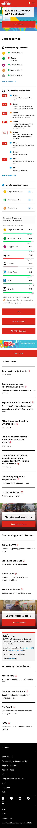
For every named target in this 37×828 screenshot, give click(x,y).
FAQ (3, 792)
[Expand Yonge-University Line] (32, 191)
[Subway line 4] (3, 65)
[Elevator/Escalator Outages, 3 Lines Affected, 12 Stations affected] (18, 185)
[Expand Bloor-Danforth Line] (32, 200)
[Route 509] (5, 143)
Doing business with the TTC (13, 779)
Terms (3, 809)
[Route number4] (4, 246)
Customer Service (18, 623)
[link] (3, 798)
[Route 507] (5, 132)
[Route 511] (5, 159)
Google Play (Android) (15, 650)
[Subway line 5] (3, 70)
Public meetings (8, 770)
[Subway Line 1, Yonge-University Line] (4, 191)
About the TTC (7, 757)
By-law (4, 813)
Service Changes (18, 321)
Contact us (6, 747)
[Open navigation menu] (33, 3)
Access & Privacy (7, 818)
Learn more (18, 24)
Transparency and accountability (14, 761)
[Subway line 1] (3, 53)
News (4, 783)
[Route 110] (5, 113)
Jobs (18, 312)
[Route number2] (4, 238)
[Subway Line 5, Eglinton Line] (4, 208)
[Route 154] (5, 122)
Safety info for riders (18, 524)
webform (12, 658)
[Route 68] (5, 104)
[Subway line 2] (3, 58)
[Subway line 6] (3, 75)
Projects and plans (9, 765)
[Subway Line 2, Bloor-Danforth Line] (4, 200)
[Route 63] (5, 95)
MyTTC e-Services (18, 331)
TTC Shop (6, 788)
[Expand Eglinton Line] (32, 208)
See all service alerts (7, 81)
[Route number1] (4, 229)
